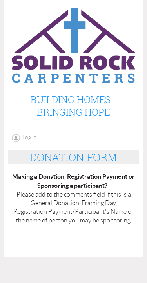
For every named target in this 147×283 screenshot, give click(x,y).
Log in (29, 137)
